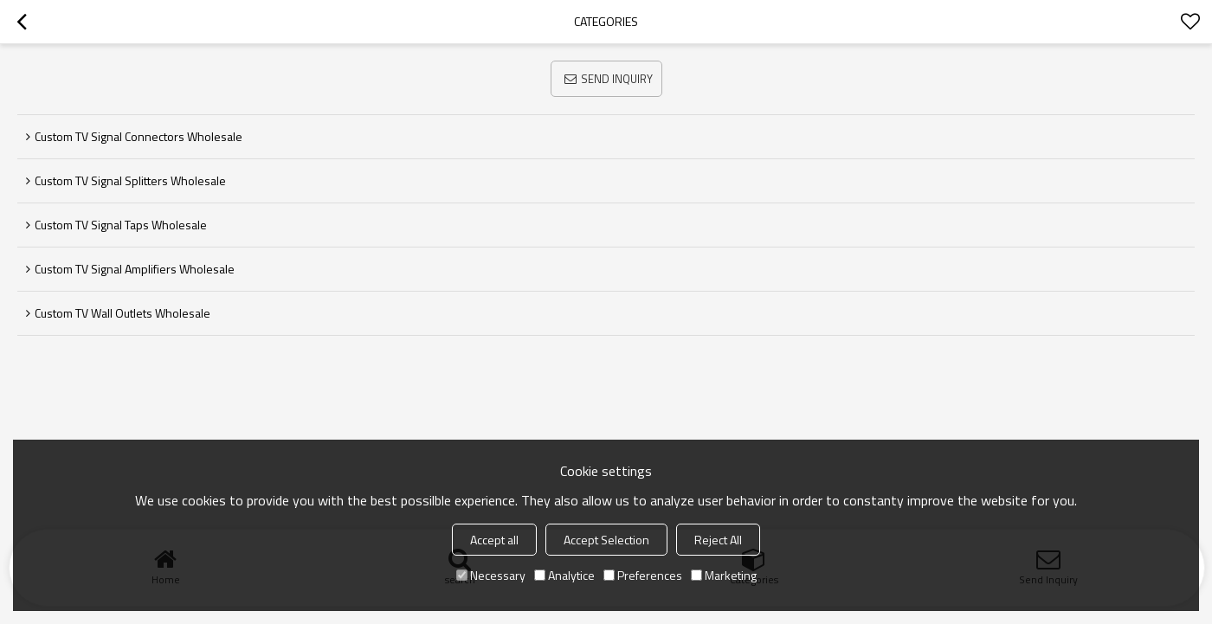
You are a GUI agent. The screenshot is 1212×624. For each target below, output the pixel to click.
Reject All (718, 540)
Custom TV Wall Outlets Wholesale (122, 313)
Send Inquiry (617, 78)
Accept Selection (606, 540)
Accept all (494, 540)
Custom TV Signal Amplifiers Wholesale (135, 269)
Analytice (564, 575)
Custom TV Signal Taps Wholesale (121, 225)
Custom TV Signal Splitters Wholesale (130, 180)
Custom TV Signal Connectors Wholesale (138, 136)
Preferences (642, 575)
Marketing (724, 575)
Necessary (490, 575)
